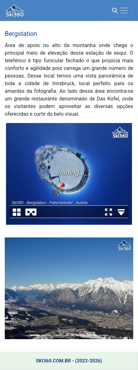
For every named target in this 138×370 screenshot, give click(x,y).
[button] (14, 288)
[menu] (120, 10)
